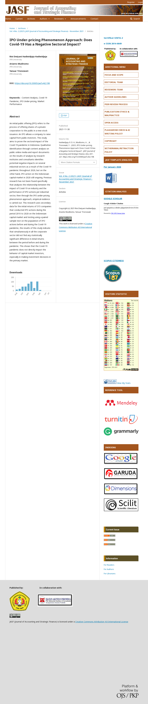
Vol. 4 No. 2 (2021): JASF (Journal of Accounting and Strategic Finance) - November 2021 (47, 31)
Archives (31, 18)
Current (19, 18)
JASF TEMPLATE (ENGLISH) (118, 159)
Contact (94, 18)
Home (8, 18)
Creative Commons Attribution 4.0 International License (75, 227)
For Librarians (109, 573)
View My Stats (124, 383)
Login (140, 2)
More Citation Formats (70, 162)
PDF (65, 115)
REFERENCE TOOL (114, 390)
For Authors (109, 569)
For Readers (109, 565)
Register (131, 2)
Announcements (78, 18)
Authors (44, 18)
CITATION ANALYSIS (115, 191)
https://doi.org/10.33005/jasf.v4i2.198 (32, 83)
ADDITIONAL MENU (115, 67)
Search (136, 18)
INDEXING (110, 447)
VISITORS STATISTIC (116, 294)
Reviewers (59, 18)
